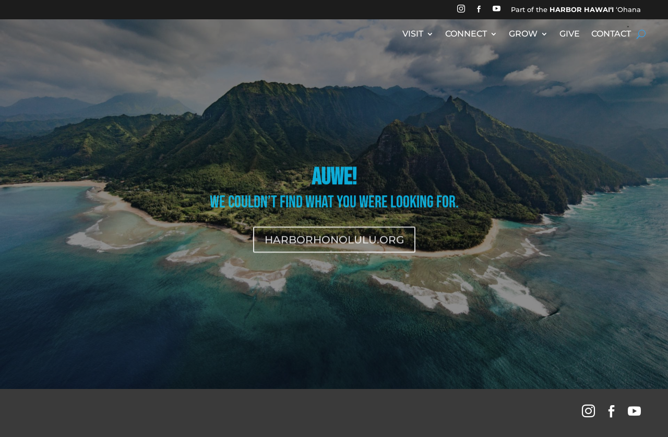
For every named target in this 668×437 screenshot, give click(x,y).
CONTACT (611, 34)
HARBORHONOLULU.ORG (334, 259)
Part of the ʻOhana (576, 9)
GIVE (569, 34)
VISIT (412, 34)
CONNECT (466, 34)
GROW (523, 34)
